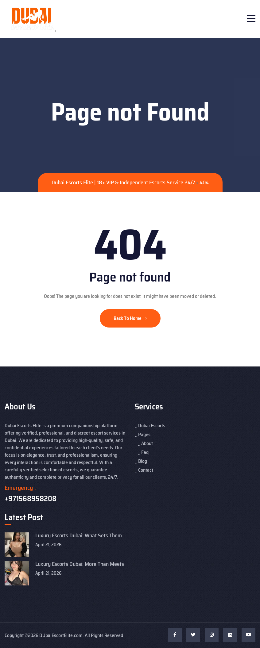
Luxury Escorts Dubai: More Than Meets (79, 564)
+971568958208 (30, 498)
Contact (145, 470)
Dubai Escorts (151, 425)
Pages (144, 434)
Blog (142, 461)
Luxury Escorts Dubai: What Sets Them (78, 535)
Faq (145, 452)
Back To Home (130, 318)
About (147, 443)
